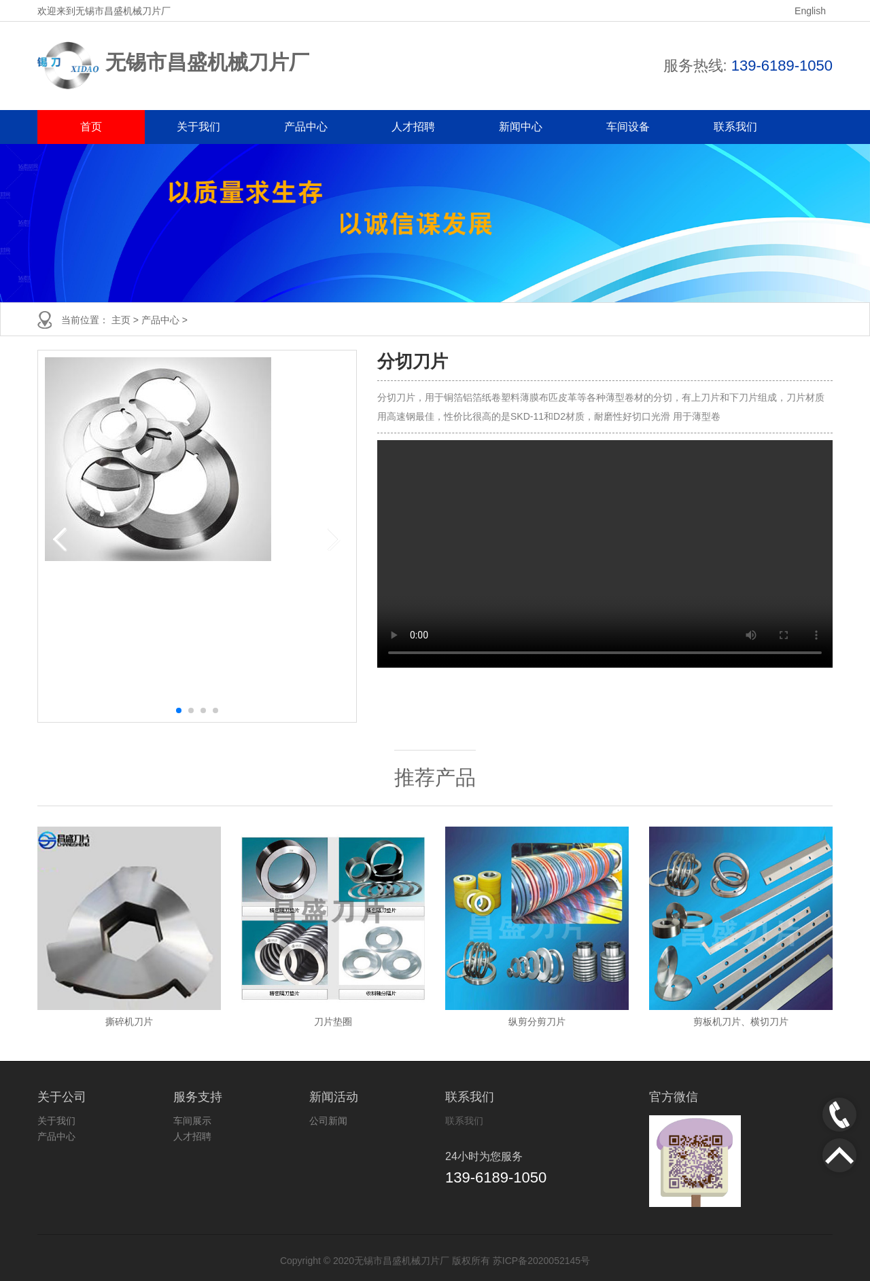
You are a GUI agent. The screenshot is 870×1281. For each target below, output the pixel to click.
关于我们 (198, 126)
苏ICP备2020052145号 (541, 1260)
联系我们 (735, 126)
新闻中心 (520, 126)
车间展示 (192, 1120)
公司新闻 (328, 1120)
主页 (122, 319)
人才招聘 (413, 126)
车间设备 (628, 126)
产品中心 (306, 126)
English (810, 10)
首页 (91, 126)
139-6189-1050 (782, 65)
